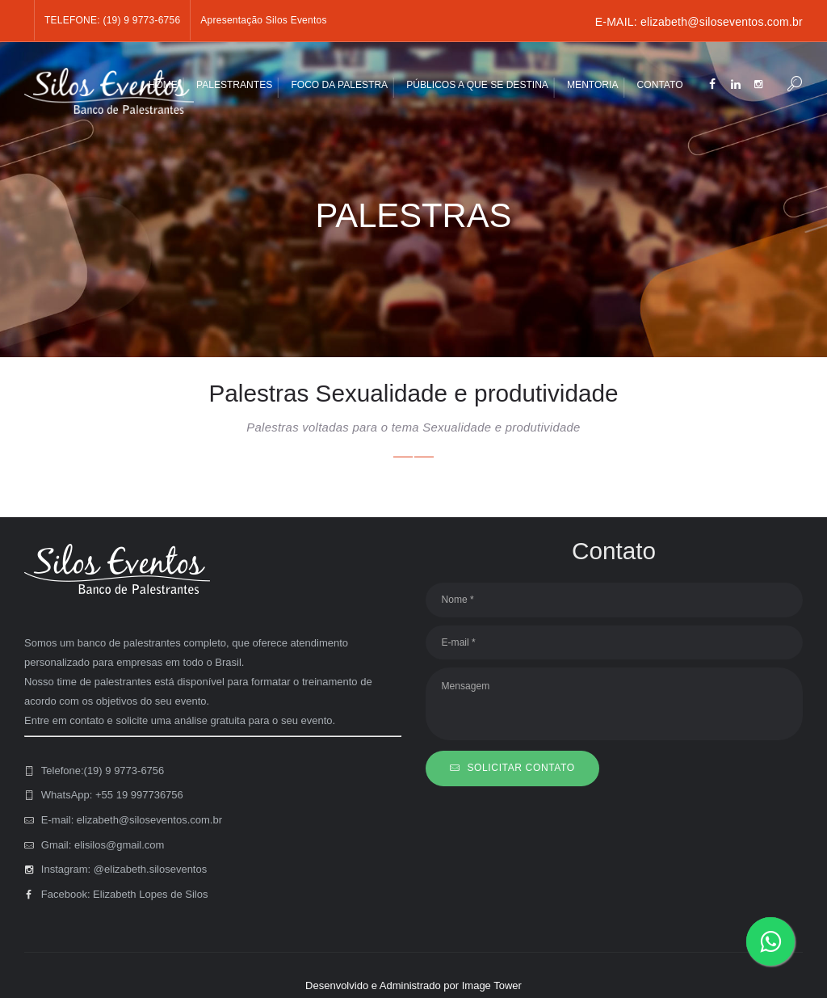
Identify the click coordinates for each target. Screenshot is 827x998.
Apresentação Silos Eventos (263, 20)
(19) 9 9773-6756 (141, 20)
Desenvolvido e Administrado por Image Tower (413, 985)
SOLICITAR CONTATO (520, 767)
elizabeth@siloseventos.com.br (721, 21)
